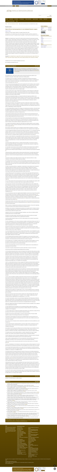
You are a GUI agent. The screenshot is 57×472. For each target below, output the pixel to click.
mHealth (29, 443)
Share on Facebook (44, 45)
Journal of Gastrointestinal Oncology (33, 429)
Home (6, 23)
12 (33, 195)
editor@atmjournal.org (10, 463)
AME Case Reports (19, 427)
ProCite (42, 39)
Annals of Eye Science (20, 435)
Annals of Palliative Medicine (21, 440)
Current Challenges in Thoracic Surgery (22, 447)
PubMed (32, 385)
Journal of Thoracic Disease (32, 439)
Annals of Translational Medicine (21, 443)
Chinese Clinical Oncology (20, 446)
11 (11, 191)
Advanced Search (49, 16)
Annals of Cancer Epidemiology (21, 432)
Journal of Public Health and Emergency (33, 437)
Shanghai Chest (30, 447)
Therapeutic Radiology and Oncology (33, 448)
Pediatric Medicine (30, 444)
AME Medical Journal (20, 428)
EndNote (42, 38)
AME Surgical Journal (20, 429)
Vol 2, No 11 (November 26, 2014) (13, 23)
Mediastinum (30, 442)
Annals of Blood (19, 430)
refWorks (42, 42)
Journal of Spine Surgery (31, 438)
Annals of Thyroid (19, 442)
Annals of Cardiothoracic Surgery (21, 433)
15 (26, 202)
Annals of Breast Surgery (20, 431)
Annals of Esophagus (20, 434)
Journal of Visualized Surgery (32, 440)
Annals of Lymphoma (20, 439)
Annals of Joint (19, 436)
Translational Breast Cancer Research (33, 449)
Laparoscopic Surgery (31, 441)
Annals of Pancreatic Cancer (21, 441)
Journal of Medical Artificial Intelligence (33, 434)
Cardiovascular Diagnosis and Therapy (22, 445)
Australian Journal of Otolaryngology (22, 444)
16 (32, 202)
